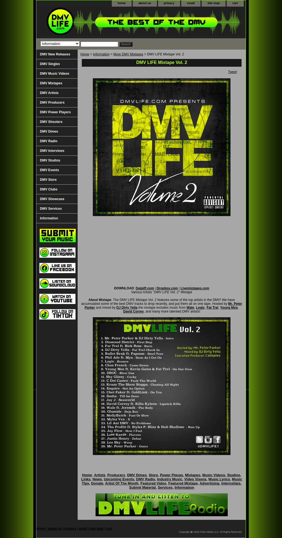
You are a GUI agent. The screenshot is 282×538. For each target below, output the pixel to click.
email (191, 3)
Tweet (232, 72)
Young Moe (229, 308)
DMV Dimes (49, 131)
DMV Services (51, 209)
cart (235, 3)
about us (145, 3)
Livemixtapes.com (195, 288)
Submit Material (142, 487)
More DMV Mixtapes (128, 54)
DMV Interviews (52, 151)
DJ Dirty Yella (127, 308)
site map (213, 3)
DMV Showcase (52, 199)
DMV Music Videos (54, 74)
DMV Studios (50, 160)
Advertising (209, 483)
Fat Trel (212, 308)
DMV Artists (49, 93)
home (122, 3)
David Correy (133, 311)
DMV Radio (48, 141)
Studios (233, 475)
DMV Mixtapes (51, 83)
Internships (230, 483)
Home (84, 54)
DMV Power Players (55, 112)
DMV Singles (50, 64)
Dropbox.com (167, 288)
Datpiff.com (145, 288)
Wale (190, 308)
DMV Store (48, 180)
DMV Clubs (48, 189)
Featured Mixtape (183, 483)
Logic (200, 308)
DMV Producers (52, 102)
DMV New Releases (55, 54)
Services (165, 487)
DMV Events (49, 170)
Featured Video (153, 483)
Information (101, 54)
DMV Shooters (51, 122)
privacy (169, 3)
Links (86, 479)
